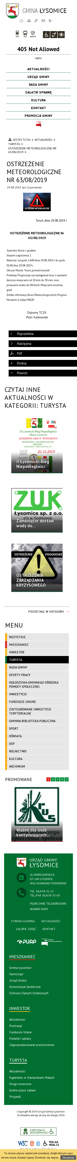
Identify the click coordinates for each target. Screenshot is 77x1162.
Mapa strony (29, 20)
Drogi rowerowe (20, 1084)
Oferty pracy (19, 675)
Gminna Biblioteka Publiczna (32, 721)
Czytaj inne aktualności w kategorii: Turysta (35, 397)
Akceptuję (68, 1157)
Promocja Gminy (39, 116)
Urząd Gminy (38, 77)
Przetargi (15, 1026)
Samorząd (16, 974)
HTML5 (32, 1143)
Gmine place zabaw (22, 1090)
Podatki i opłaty (20, 1038)
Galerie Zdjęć (26, 929)
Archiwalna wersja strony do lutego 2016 (40, 1115)
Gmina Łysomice (20, 968)
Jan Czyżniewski (32, 187)
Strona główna (21, 20)
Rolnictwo (17, 751)
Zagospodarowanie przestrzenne (31, 1045)
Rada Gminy (38, 84)
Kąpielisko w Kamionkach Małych (31, 1077)
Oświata (15, 736)
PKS (25, 33)
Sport (13, 728)
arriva (33, 33)
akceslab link (38, 1131)
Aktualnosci (17, 1019)
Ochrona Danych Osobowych (28, 993)
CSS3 (38, 1143)
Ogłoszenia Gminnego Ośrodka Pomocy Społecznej (34, 684)
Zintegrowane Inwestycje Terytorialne (30, 711)
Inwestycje (18, 694)
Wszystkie (17, 637)
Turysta (15, 660)
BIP (38, 124)
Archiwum (17, 766)
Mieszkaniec (19, 644)
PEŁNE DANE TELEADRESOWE (48, 903)
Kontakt (43, 20)
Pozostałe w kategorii (46, 611)
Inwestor (16, 652)
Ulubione (36, 20)
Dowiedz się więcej (46, 1157)
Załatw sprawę (38, 92)
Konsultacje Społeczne (25, 987)
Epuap (26, 942)
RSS (50, 20)
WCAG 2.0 (51, 1143)
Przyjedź (15, 1096)
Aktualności (38, 69)
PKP (17, 33)
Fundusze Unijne (22, 702)
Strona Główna (23, 921)
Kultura (38, 100)
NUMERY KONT (39, 909)
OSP (12, 744)
